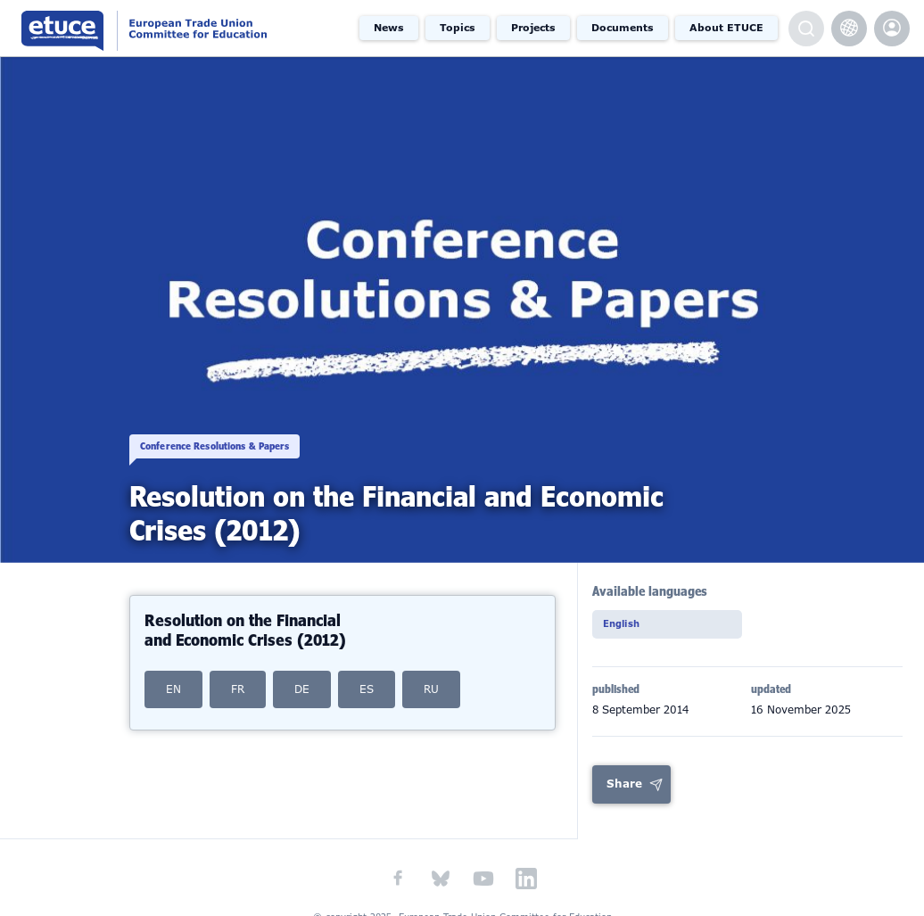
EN (173, 689)
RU (431, 689)
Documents (622, 27)
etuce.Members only (892, 28)
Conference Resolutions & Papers (239, 430)
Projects (533, 27)
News (389, 27)
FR (237, 689)
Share (624, 787)
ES (366, 689)
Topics (457, 27)
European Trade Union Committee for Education (173, 28)
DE (301, 689)
